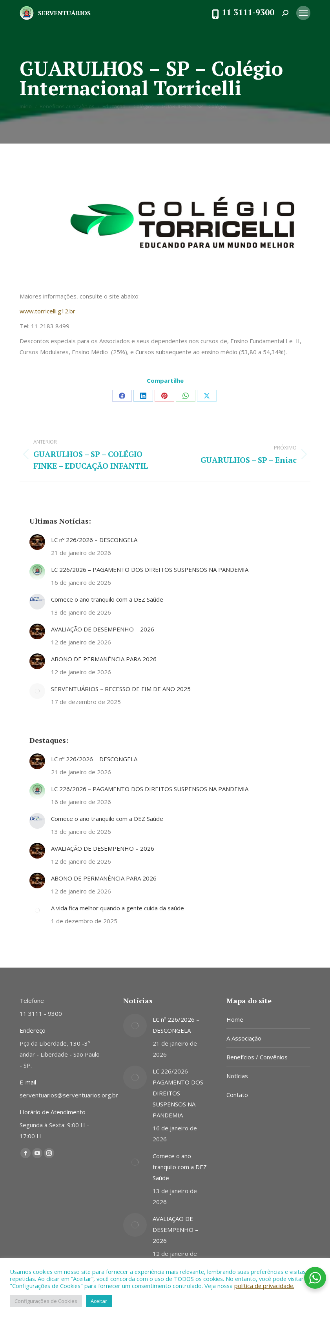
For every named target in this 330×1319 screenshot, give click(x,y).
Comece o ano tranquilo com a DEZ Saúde (107, 599)
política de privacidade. (264, 1286)
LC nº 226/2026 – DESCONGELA (94, 540)
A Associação (243, 1038)
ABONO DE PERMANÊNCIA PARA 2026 (104, 659)
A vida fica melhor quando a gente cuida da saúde (117, 908)
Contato (237, 1095)
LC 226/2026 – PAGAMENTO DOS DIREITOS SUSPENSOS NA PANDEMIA (149, 569)
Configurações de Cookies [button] (46, 1300)
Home (234, 1019)
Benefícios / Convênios (257, 1057)
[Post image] (37, 542)
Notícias (237, 1076)
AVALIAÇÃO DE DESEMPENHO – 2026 (102, 629)
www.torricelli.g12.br (47, 311)
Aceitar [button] (99, 1300)
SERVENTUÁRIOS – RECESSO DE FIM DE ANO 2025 (121, 689)
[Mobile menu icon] (303, 13)
